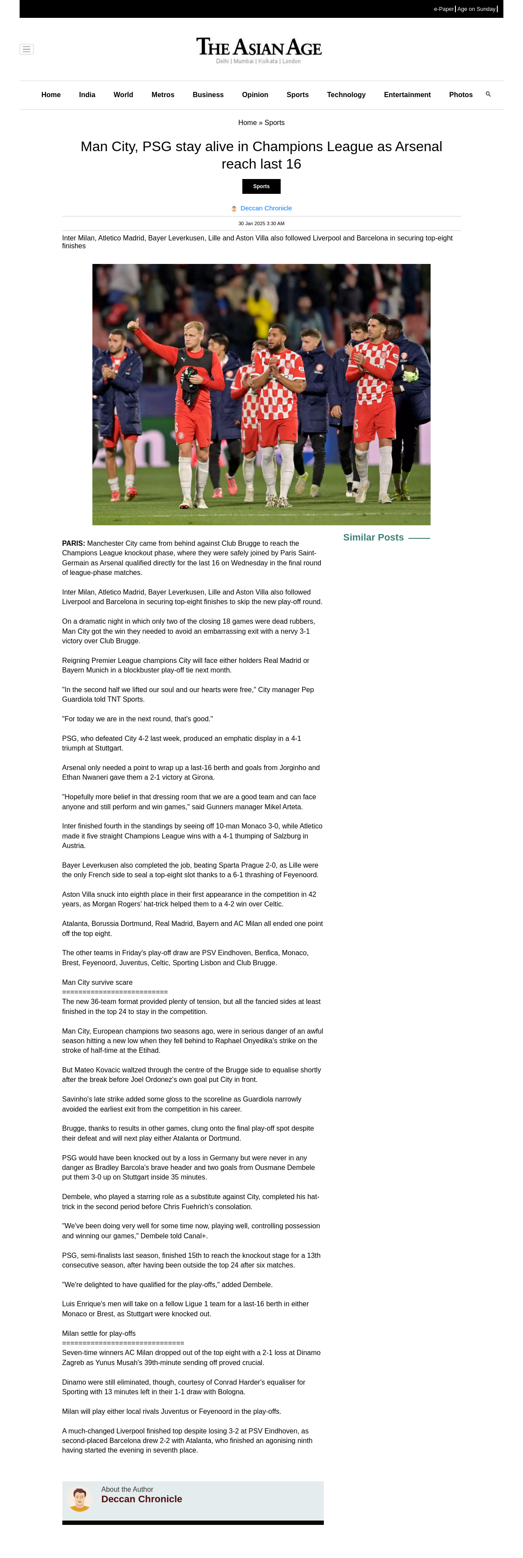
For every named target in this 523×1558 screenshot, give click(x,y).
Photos (461, 94)
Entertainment (407, 94)
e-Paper (444, 9)
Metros (163, 94)
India (87, 94)
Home (51, 94)
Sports (298, 94)
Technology (346, 94)
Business (208, 94)
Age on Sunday (476, 9)
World (123, 94)
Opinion (255, 94)
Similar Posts (373, 537)
